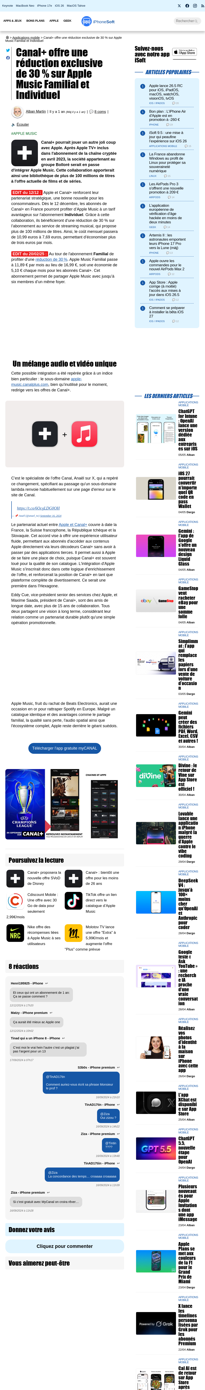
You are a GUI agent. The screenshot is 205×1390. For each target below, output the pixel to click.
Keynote (7, 5)
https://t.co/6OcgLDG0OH (38, 508)
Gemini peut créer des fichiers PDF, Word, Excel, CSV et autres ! (188, 726)
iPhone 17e (44, 5)
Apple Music (25, 133)
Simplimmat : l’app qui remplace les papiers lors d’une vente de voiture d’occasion (188, 664)
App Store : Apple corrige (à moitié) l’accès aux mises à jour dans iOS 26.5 (165, 288)
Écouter (23, 124)
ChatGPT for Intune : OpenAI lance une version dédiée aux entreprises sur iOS (187, 430)
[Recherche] (187, 21)
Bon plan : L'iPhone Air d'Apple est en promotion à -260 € (167, 115)
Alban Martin (36, 111)
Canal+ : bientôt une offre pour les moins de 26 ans (102, 878)
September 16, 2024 (50, 515)
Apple (54, 20)
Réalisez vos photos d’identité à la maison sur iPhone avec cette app (188, 1049)
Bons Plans (35, 20)
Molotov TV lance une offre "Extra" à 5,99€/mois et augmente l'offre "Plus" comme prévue (90, 938)
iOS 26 (59, 5)
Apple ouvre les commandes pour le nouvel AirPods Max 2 (166, 265)
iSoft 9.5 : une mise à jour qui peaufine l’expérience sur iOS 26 (168, 137)
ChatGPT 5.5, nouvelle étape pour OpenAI (186, 1150)
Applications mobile (26, 37)
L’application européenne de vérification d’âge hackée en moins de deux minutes (165, 213)
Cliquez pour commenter (65, 1246)
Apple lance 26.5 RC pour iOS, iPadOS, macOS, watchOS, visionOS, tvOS (166, 92)
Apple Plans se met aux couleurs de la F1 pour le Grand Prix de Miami (187, 1262)
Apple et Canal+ (73, 524)
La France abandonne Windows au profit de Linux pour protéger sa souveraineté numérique (167, 162)
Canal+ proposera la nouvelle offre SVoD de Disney (44, 878)
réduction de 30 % (51, 259)
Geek (67, 20)
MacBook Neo (25, 5)
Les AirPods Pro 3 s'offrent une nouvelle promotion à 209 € (166, 188)
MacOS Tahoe (76, 5)
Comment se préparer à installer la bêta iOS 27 (167, 312)
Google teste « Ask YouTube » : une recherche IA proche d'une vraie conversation (188, 977)
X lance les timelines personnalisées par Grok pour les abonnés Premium (188, 1325)
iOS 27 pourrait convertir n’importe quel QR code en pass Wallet (187, 489)
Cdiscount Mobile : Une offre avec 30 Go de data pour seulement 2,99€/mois (32, 906)
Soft (104, 21)
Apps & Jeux (12, 20)
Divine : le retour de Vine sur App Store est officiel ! (187, 777)
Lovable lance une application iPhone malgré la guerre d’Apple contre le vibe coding (188, 834)
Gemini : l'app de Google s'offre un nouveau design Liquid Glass (187, 547)
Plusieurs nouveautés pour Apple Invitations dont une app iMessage (187, 1203)
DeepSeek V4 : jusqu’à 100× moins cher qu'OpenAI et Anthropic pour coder (188, 903)
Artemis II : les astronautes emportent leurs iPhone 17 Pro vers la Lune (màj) (167, 241)
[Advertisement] (64, 322)
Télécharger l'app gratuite (64, 748)
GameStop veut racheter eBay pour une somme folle (188, 602)
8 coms (100, 112)
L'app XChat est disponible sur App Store (187, 1104)
